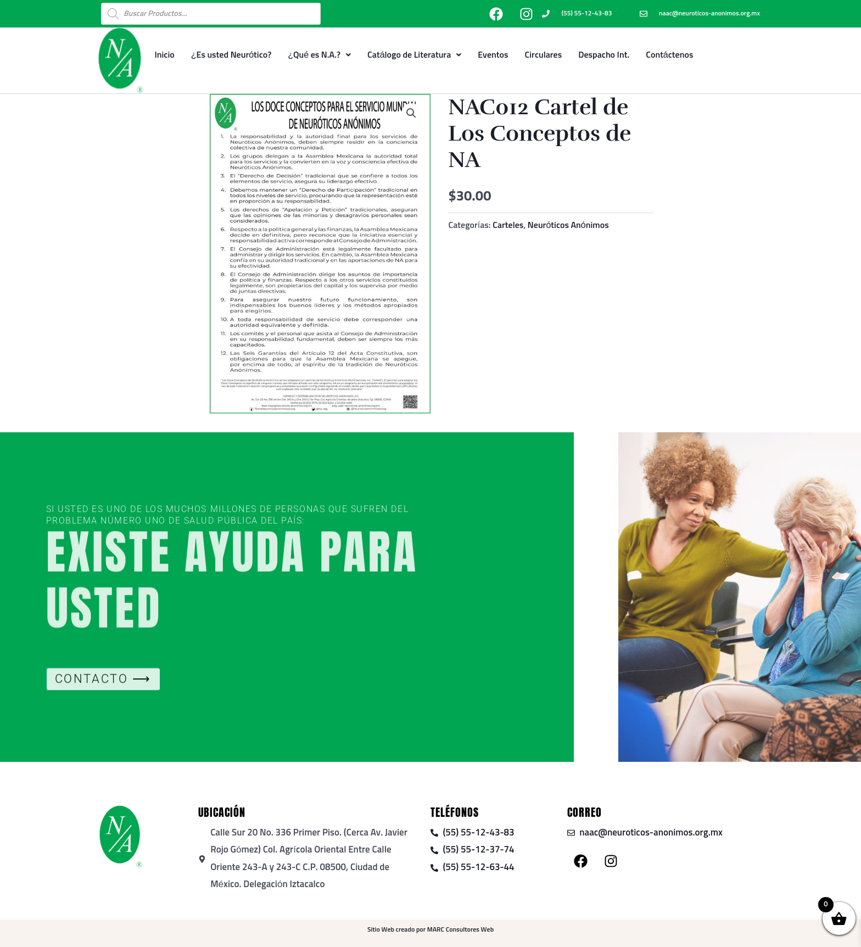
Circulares (543, 55)
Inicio (164, 55)
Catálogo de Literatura (414, 55)
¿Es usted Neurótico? (231, 55)
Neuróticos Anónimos (568, 225)
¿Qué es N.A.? (319, 55)
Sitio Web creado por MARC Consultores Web (430, 930)
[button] (411, 113)
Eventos (493, 55)
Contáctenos (669, 55)
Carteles (508, 225)
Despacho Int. (603, 55)
